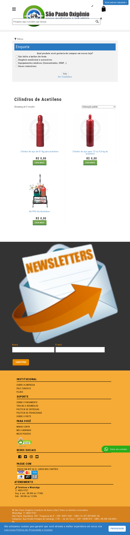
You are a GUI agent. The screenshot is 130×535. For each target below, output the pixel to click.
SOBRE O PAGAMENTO (27, 402)
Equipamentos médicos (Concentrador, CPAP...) (42, 63)
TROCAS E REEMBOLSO (27, 406)
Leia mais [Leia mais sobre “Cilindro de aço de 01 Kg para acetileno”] (40, 162)
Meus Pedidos (24, 434)
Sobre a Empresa (26, 385)
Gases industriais (27, 66)
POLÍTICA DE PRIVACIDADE (29, 413)
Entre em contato (115, 449)
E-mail (80, 347)
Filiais (20, 392)
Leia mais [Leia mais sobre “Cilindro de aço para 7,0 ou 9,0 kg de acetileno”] (90, 162)
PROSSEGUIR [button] (117, 528)
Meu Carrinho (24, 430)
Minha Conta (23, 427)
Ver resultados (65, 77)
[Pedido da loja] (99, 106)
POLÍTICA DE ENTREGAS (28, 409)
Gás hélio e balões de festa (32, 56)
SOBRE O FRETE (24, 416)
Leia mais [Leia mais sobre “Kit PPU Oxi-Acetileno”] (40, 222)
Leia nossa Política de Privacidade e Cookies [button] (28, 530)
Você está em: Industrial (116, 2)
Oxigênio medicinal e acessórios (35, 60)
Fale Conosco (24, 388)
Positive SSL (22, 446)
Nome (33, 347)
